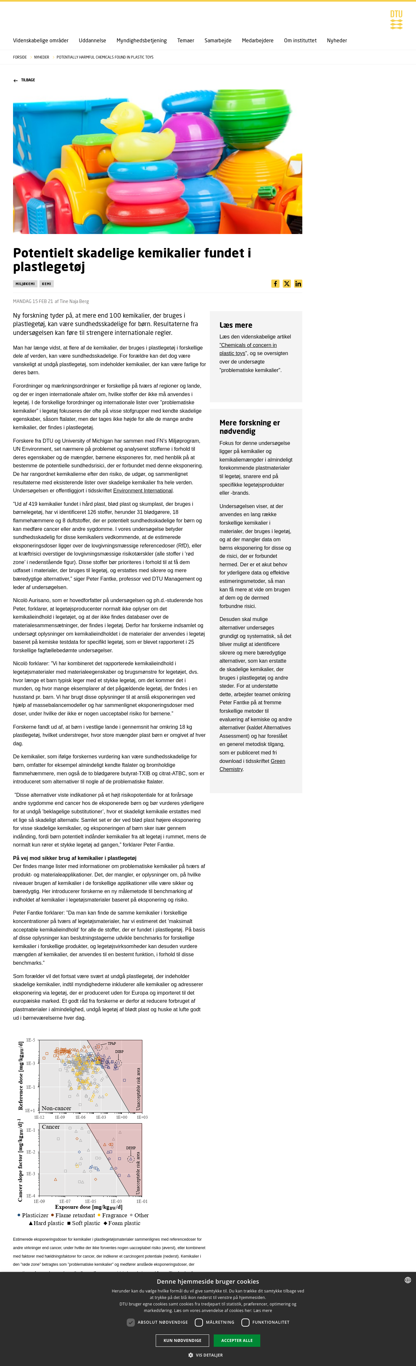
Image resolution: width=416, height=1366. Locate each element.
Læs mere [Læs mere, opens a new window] (262, 1310)
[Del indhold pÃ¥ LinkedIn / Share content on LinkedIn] (287, 284)
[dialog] (208, 1319)
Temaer (185, 40)
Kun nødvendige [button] (182, 1340)
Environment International (142, 490)
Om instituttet (300, 40)
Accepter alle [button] (236, 1340)
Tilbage (24, 80)
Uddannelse (92, 40)
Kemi (46, 284)
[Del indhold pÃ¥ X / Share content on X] (298, 284)
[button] (208, 1355)
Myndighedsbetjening (142, 40)
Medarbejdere (258, 40)
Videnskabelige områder (40, 40)
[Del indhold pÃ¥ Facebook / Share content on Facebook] (275, 284)
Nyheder (337, 40)
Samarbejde (218, 40)
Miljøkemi (25, 284)
